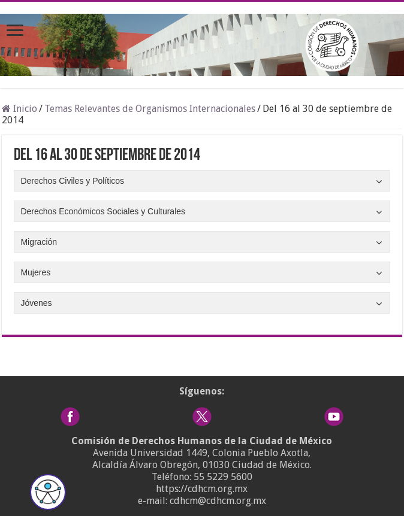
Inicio (19, 108)
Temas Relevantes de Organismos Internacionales (149, 108)
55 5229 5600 (223, 476)
